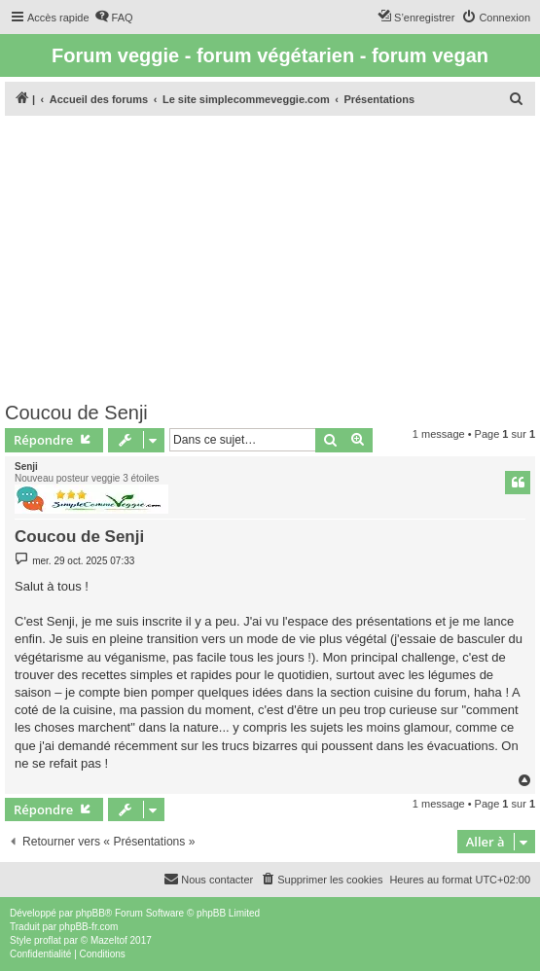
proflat (47, 940)
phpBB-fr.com (89, 926)
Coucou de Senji (76, 412)
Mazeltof (108, 940)
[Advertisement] (270, 256)
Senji (26, 466)
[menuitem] (113, 17)
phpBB (90, 913)
